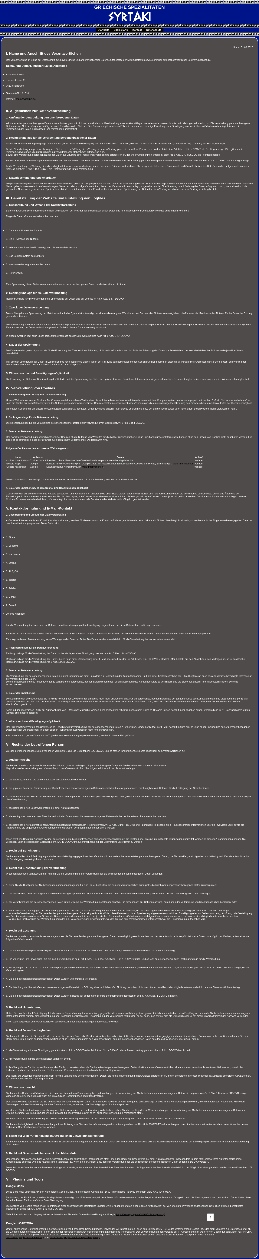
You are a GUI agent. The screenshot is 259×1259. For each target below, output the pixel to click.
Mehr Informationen (183, 463)
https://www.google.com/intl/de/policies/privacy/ (75, 1237)
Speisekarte (121, 29)
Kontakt (137, 29)
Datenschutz (153, 29)
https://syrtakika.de (26, 99)
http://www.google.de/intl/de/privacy (25, 1237)
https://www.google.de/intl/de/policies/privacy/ (140, 1214)
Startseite (103, 29)
